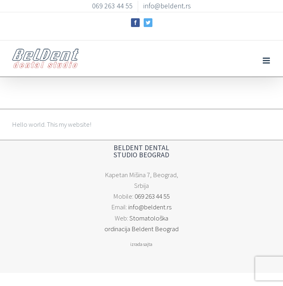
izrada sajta (142, 230)
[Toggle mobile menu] (267, 54)
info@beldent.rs (150, 203)
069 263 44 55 (152, 192)
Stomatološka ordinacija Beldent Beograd (149, 214)
